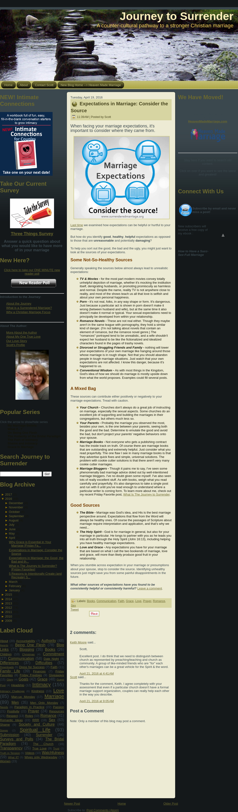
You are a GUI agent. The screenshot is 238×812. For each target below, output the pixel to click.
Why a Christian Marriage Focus (28, 312)
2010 (8, 616)
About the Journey (18, 303)
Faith (53, 667)
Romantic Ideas (11, 720)
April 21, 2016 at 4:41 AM (96, 673)
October (14, 512)
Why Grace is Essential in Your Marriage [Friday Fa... (30, 543)
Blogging (27, 649)
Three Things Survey (32, 233)
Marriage (54, 696)
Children (5, 654)
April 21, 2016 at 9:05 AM (96, 701)
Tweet (74, 609)
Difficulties (43, 663)
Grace (42, 679)
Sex (52, 720)
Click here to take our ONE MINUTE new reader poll (32, 271)
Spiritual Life (35, 729)
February (15, 586)
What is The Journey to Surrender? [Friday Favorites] (33, 567)
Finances (39, 671)
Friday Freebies (31, 675)
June (12, 529)
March (13, 581)
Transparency (11, 748)
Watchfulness (53, 753)
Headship (17, 685)
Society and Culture (37, 724)
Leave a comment (149, 588)
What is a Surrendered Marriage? (29, 308)
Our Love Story (16, 341)
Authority (48, 641)
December (16, 503)
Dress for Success (32, 667)
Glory (10, 679)
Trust (56, 748)
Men (15, 702)
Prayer (33, 711)
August (13, 520)
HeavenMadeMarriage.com (207, 121)
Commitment (53, 654)
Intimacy (41, 684)
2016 (8, 499)
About (4, 641)
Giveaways (56, 675)
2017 (8, 494)
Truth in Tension (10, 752)
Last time (76, 225)
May (12, 533)
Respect (12, 716)
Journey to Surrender (176, 16)
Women (5, 761)
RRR (35, 720)
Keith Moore (78, 642)
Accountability (25, 641)
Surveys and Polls (16, 739)
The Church (43, 744)
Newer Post (72, 803)
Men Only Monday (44, 703)
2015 (8, 594)
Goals (23, 679)
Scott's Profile (15, 345)
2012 (8, 607)
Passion (58, 707)
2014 (8, 599)
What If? (13, 757)
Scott (73, 677)
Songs (4, 730)
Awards (4, 645)
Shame (5, 724)
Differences (9, 663)
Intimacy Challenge (12, 691)
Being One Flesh (30, 645)
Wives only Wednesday (41, 757)
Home (122, 803)
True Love (39, 748)
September (16, 516)
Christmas (28, 654)
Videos (30, 753)
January (14, 590)
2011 (8, 612)
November (16, 507)
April (12, 538)
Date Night (51, 659)
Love (58, 690)
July (11, 524)
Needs (4, 707)
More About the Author (21, 332)
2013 (8, 603)
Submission (9, 735)
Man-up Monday (23, 697)
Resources (56, 711)
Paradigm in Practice (30, 707)
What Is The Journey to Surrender (146, 494)
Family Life (10, 671)
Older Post (171, 803)
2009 (8, 620)
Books (50, 649)
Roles (29, 716)
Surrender (44, 735)
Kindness (37, 691)
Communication (21, 658)
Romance (48, 716)
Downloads (7, 667)
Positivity (13, 711)
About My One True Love (23, 336)
